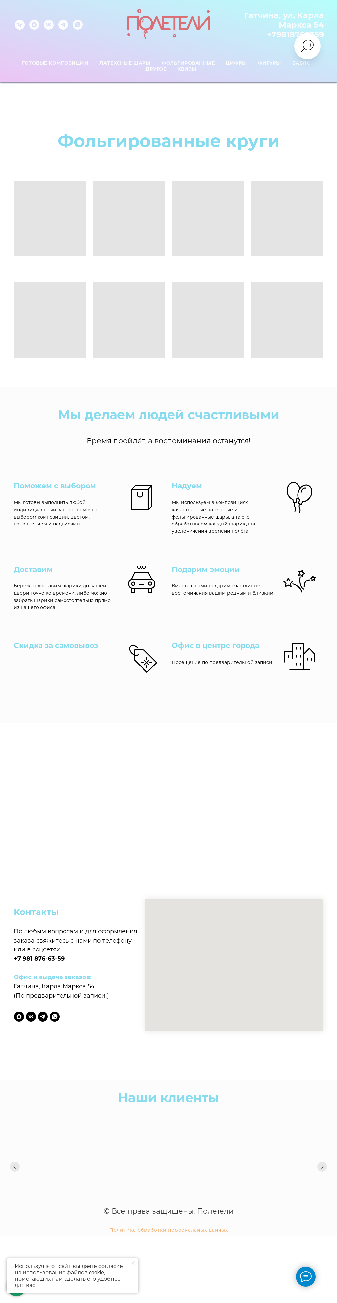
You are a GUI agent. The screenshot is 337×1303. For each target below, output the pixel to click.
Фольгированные (188, 63)
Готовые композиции (55, 63)
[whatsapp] (78, 25)
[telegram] (63, 25)
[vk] (49, 25)
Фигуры (269, 63)
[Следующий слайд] (322, 1170)
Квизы (186, 69)
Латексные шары (124, 63)
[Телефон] (20, 25)
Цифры (236, 63)
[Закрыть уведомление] (133, 1263)
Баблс (301, 63)
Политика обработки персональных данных (168, 1230)
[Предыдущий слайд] (15, 1170)
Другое (155, 69)
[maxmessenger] (34, 25)
